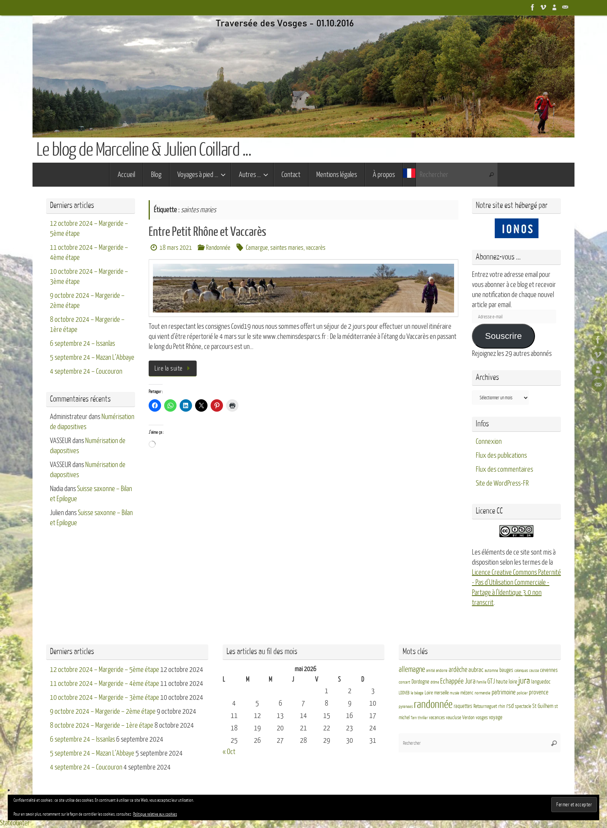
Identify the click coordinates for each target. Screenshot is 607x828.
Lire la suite (174, 368)
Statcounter (15, 823)
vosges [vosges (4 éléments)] (482, 717)
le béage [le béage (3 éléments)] (417, 693)
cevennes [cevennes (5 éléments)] (549, 670)
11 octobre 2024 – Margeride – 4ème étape (104, 683)
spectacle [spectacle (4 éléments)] (523, 706)
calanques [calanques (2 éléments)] (521, 670)
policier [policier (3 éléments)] (522, 693)
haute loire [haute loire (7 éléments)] (506, 682)
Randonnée (218, 247)
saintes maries (287, 247)
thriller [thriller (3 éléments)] (423, 717)
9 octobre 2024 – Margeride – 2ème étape (103, 711)
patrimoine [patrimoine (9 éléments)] (504, 692)
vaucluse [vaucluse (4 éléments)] (453, 717)
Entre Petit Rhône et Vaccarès (207, 232)
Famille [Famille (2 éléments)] (481, 682)
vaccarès (316, 247)
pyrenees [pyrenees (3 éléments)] (406, 706)
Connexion (489, 441)
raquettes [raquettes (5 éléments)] (463, 706)
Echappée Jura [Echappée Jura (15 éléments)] (457, 681)
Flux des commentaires (504, 469)
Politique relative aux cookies (155, 814)
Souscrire (503, 336)
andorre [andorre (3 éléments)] (442, 670)
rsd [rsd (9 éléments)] (510, 705)
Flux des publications (501, 455)
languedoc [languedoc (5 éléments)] (540, 682)
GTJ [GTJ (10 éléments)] (491, 681)
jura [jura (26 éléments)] (524, 680)
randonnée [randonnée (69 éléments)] (433, 704)
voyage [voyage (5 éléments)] (495, 717)
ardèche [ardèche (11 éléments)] (458, 669)
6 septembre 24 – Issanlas (82, 343)
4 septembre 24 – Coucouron (86, 371)
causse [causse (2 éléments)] (534, 670)
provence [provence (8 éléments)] (538, 692)
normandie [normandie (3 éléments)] (482, 693)
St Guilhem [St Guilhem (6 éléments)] (542, 706)
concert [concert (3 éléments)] (404, 682)
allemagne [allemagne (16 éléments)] (412, 669)
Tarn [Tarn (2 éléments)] (414, 718)
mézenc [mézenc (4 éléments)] (466, 693)
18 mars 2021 (175, 247)
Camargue (257, 247)
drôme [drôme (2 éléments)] (434, 682)
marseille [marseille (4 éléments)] (441, 693)
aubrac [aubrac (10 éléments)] (476, 669)
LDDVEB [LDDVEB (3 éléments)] (404, 693)
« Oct (229, 752)
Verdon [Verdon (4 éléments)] (468, 717)
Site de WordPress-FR (502, 483)
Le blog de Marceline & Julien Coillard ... (143, 150)
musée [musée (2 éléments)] (454, 693)
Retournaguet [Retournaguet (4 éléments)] (485, 706)
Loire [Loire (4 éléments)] (429, 693)
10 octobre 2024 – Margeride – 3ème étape (104, 697)
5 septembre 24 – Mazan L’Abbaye (92, 357)
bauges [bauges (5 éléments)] (506, 670)
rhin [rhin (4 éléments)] (501, 706)
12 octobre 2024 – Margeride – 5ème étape (104, 669)
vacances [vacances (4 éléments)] (437, 717)
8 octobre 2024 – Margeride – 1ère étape (101, 725)
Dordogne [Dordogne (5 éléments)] (420, 682)
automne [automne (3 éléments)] (491, 670)
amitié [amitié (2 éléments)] (430, 670)
